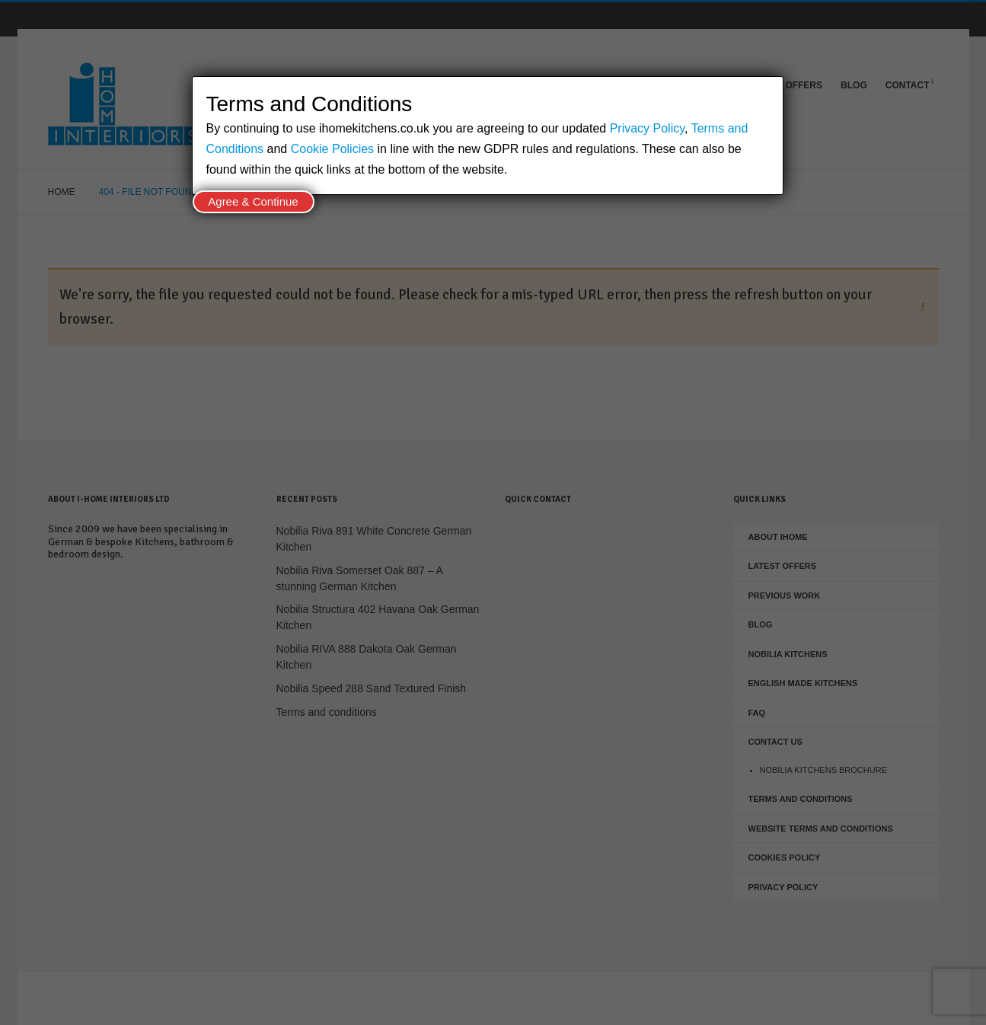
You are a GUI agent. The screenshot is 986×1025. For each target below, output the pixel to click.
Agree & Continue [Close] (253, 201)
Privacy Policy (647, 128)
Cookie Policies (332, 148)
